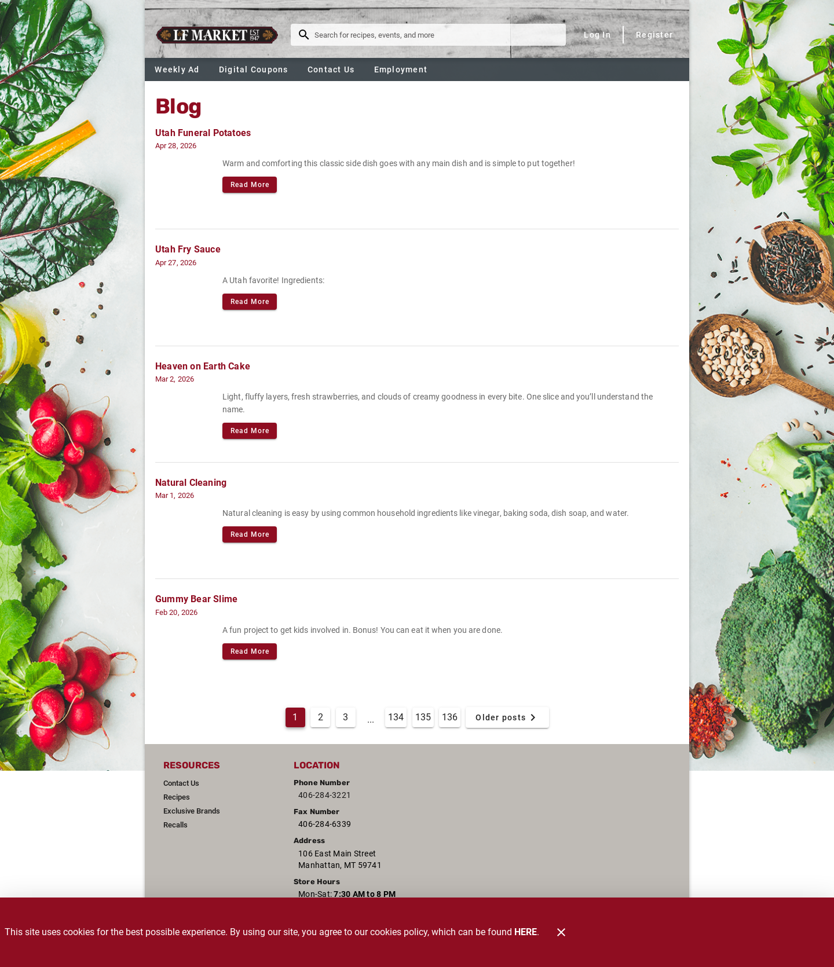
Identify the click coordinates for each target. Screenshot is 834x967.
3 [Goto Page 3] (345, 717)
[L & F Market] (220, 35)
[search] (436, 34)
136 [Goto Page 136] (450, 717)
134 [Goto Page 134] (396, 717)
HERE (525, 931)
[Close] (561, 932)
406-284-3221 (324, 795)
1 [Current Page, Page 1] (295, 717)
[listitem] (181, 783)
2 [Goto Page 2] (320, 717)
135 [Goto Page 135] (423, 717)
